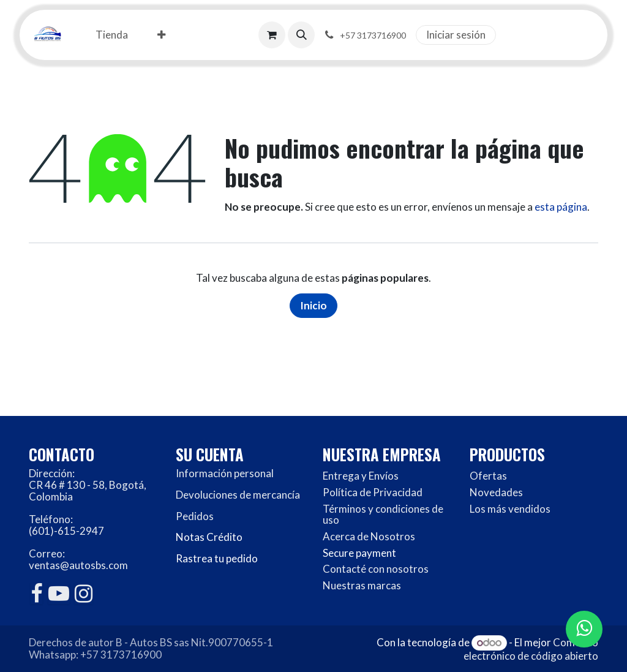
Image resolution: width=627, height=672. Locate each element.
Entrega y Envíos (361, 475)
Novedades (496, 492)
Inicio (313, 305)
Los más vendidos (510, 508)
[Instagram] (83, 593)
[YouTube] (58, 593)
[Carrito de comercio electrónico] (271, 34)
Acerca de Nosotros (369, 536)
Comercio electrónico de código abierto (531, 649)
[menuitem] (112, 35)
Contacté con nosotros (376, 568)
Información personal (225, 473)
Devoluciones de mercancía (238, 494)
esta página (561, 206)
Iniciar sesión (456, 34)
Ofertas (488, 475)
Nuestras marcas (362, 585)
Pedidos (195, 516)
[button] (301, 34)
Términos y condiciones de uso (383, 514)
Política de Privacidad (372, 492)
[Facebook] (36, 593)
